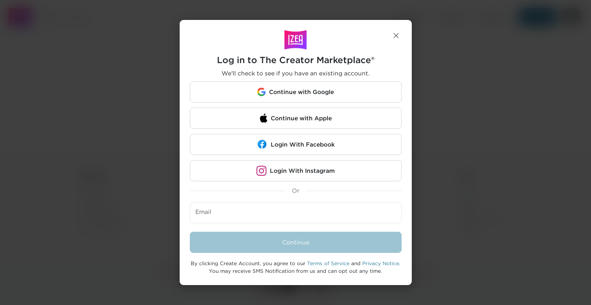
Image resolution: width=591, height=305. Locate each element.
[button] (396, 35)
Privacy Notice (380, 263)
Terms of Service (328, 263)
